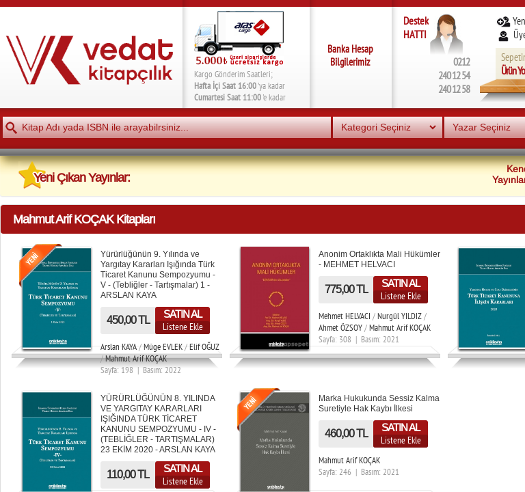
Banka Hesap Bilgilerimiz (350, 55)
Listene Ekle (183, 326)
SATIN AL (182, 314)
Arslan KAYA (118, 347)
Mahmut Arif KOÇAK (136, 358)
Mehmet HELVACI (345, 316)
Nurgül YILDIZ (399, 316)
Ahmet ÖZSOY (340, 327)
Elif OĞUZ (204, 347)
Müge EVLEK (163, 347)
